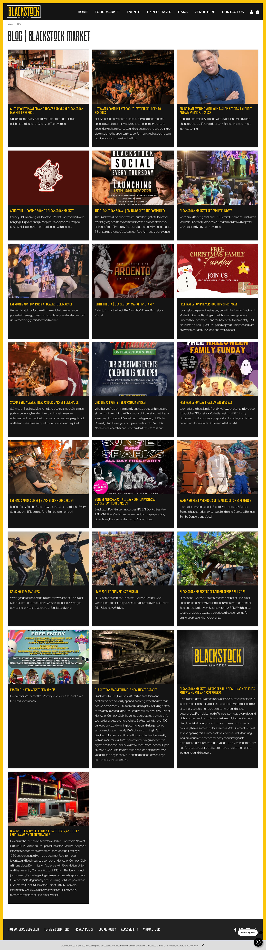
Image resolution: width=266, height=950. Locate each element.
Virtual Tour (151, 929)
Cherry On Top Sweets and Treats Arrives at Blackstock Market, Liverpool (46, 111)
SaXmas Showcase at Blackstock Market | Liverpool (44, 402)
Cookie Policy (107, 929)
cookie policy (192, 945)
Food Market (107, 12)
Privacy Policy (84, 929)
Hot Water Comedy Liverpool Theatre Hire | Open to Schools (128, 111)
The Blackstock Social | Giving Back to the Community (130, 211)
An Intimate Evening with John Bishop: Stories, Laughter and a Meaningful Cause (216, 111)
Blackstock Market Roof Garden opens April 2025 (212, 592)
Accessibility (129, 929)
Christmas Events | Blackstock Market (120, 402)
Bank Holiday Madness (25, 592)
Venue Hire (204, 12)
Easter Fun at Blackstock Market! (32, 690)
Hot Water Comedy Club (23, 929)
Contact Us (233, 12)
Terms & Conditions (57, 929)
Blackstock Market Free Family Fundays (206, 211)
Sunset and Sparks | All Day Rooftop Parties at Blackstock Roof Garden (125, 501)
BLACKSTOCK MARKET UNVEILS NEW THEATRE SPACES (126, 690)
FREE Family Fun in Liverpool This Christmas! (208, 304)
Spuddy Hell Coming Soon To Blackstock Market (42, 211)
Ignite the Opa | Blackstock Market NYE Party (124, 304)
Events (133, 12)
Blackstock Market (24, 11)
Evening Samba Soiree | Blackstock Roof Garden (42, 500)
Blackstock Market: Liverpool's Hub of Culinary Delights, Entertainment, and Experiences (218, 691)
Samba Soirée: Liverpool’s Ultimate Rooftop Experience (215, 500)
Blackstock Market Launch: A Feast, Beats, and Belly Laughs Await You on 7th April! (44, 833)
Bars (183, 12)
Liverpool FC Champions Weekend (116, 592)
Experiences (159, 12)
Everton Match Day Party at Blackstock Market (41, 304)
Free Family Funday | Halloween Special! (206, 402)
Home (83, 12)
